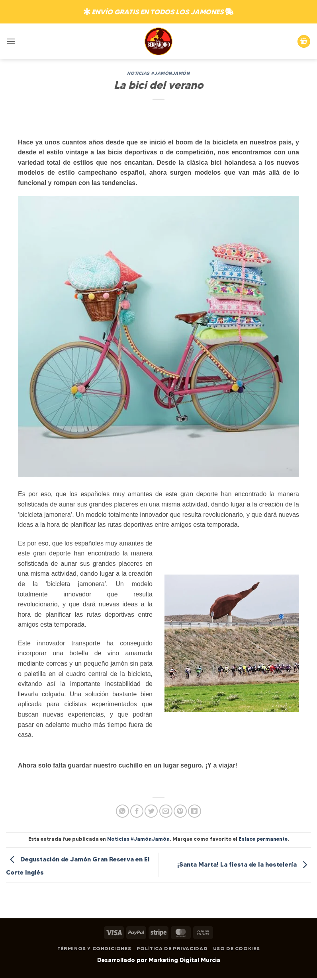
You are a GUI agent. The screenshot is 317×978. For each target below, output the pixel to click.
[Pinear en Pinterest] (180, 811)
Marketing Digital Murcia (184, 960)
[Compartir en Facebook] (136, 811)
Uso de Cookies (236, 948)
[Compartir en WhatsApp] (122, 811)
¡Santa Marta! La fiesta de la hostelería (244, 864)
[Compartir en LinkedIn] (194, 811)
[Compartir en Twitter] (151, 811)
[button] (11, 41)
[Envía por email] (165, 811)
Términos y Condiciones (94, 948)
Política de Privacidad (172, 948)
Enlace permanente (263, 839)
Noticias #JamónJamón (158, 73)
